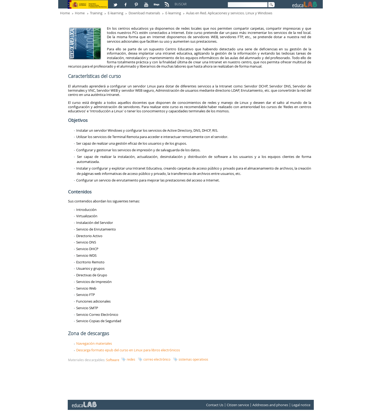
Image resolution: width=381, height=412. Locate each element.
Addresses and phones (270, 404)
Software (112, 360)
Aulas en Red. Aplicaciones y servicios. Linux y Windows (229, 13)
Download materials (144, 13)
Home (65, 13)
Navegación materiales (94, 343)
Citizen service (238, 404)
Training (96, 13)
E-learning (115, 13)
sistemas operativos (193, 359)
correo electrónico (156, 359)
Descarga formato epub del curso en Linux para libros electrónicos (128, 350)
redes (131, 359)
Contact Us (214, 404)
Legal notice (301, 404)
